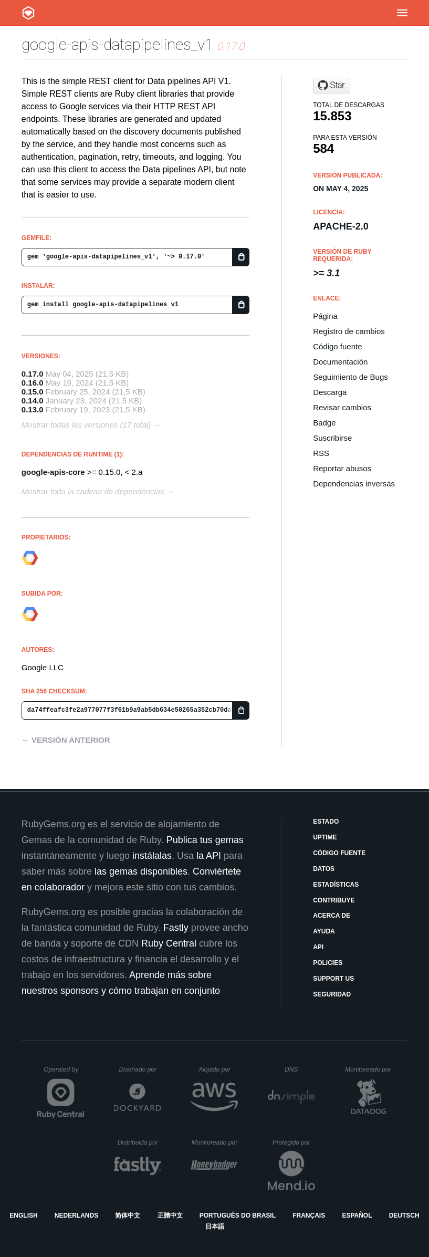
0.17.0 (33, 373)
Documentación (340, 361)
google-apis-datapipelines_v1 (117, 44)
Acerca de (331, 915)
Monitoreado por (368, 1069)
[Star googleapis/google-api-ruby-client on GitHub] (331, 86)
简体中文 (127, 1215)
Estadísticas (336, 884)
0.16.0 (33, 382)
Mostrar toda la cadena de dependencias (93, 491)
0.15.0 (33, 391)
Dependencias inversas (354, 483)
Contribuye (333, 900)
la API (208, 855)
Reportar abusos (342, 468)
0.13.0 (33, 409)
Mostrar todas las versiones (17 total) (86, 424)
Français (308, 1215)
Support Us (333, 978)
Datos (323, 868)
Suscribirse (332, 437)
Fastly (176, 927)
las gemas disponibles (141, 871)
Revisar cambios (342, 407)
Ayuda (324, 931)
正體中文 (170, 1215)
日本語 (214, 1226)
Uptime (325, 837)
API (318, 947)
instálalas (152, 855)
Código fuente (337, 346)
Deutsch (404, 1215)
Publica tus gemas (205, 840)
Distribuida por (140, 1142)
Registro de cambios (349, 331)
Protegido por (294, 1142)
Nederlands (76, 1215)
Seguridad (332, 994)
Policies (327, 963)
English (23, 1215)
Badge (324, 422)
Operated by (64, 1073)
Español (357, 1215)
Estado (326, 821)
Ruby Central (168, 943)
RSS (321, 453)
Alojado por (218, 1069)
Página (325, 315)
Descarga (330, 392)
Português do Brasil (238, 1215)
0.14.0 (33, 400)
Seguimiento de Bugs (350, 376)
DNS (300, 1069)
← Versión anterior (66, 739)
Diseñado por (140, 1069)
